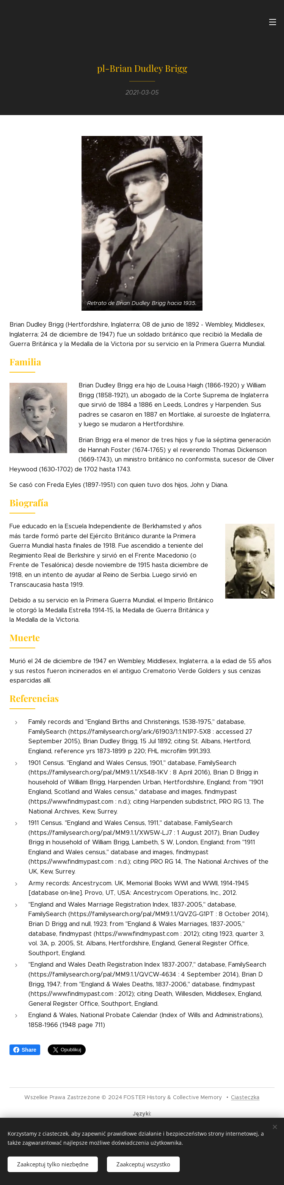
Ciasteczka (245, 1097)
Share (24, 1050)
